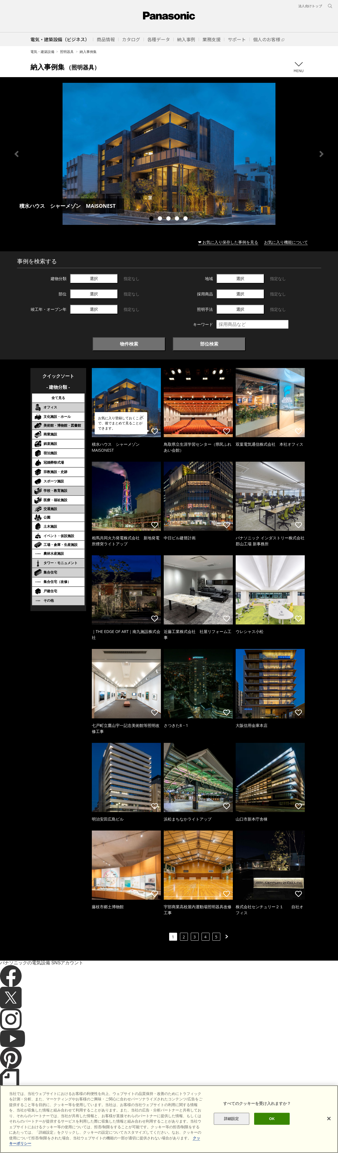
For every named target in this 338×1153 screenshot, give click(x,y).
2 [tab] (160, 219)
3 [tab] (169, 219)
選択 (94, 278)
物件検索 (129, 344)
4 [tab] (178, 219)
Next (321, 154)
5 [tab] (186, 219)
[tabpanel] (169, 154)
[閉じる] (329, 1127)
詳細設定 (231, 1127)
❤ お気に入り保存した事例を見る (228, 242)
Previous (16, 154)
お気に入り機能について (286, 242)
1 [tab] (152, 219)
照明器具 (67, 51)
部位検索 (209, 344)
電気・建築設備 (42, 51)
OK (272, 1127)
